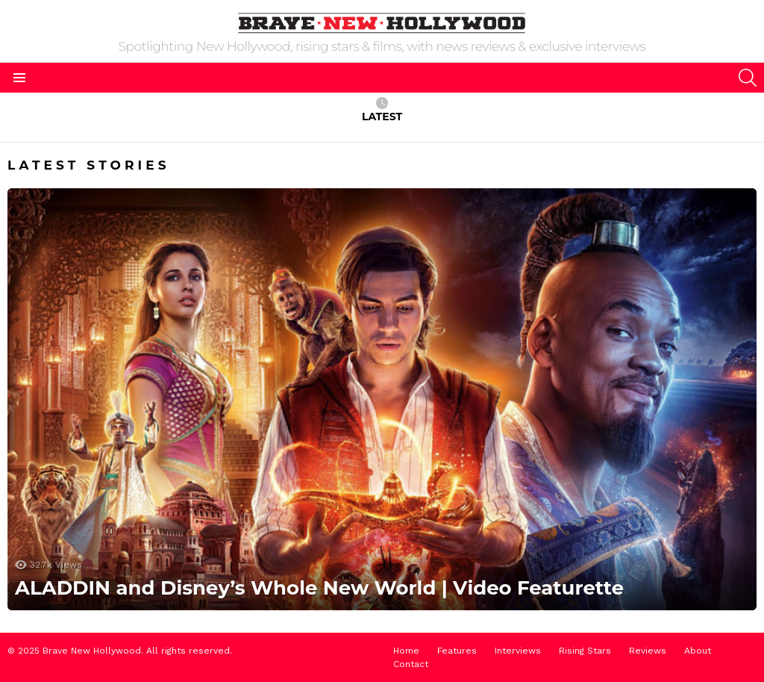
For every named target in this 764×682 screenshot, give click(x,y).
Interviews (518, 650)
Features (457, 650)
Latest (382, 110)
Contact (410, 664)
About (697, 650)
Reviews (647, 650)
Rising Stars (585, 650)
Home (406, 650)
